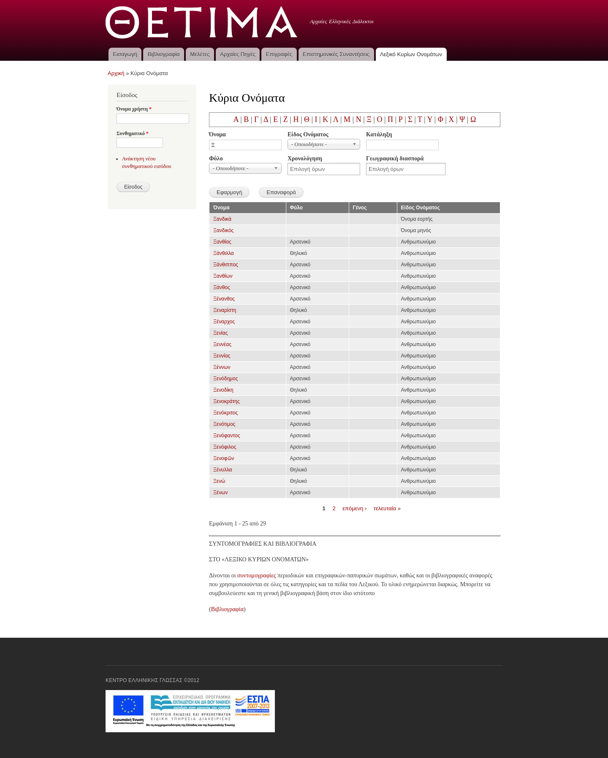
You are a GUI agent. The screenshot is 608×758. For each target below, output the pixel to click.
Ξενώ (219, 481)
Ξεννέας (222, 344)
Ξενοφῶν (223, 458)
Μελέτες (199, 54)
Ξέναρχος (224, 322)
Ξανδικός (223, 230)
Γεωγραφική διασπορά (394, 158)
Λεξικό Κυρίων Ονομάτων (411, 54)
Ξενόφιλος (224, 447)
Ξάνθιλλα (223, 253)
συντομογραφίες (256, 575)
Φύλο (216, 158)
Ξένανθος (224, 299)
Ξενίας (220, 333)
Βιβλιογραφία (164, 54)
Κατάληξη (379, 134)
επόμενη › (354, 508)
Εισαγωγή (125, 54)
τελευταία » (387, 508)
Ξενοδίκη (223, 390)
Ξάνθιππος (225, 265)
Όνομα (217, 134)
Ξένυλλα (222, 470)
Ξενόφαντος (226, 436)
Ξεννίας (221, 356)
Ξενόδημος (225, 379)
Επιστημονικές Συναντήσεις (336, 54)
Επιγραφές (279, 54)
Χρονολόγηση (305, 158)
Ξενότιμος (224, 424)
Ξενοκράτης (226, 401)
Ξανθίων (222, 276)
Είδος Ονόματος (308, 134)
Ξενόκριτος (225, 413)
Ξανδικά (222, 219)
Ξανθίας (222, 242)
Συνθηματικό (133, 133)
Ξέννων (221, 367)
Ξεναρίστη (224, 310)
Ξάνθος (221, 287)
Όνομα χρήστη (134, 109)
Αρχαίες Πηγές (237, 54)
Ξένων (220, 492)
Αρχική (116, 73)
